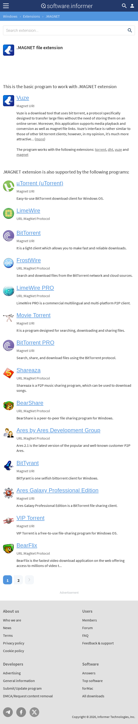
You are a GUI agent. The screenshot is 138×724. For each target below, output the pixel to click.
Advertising (12, 673)
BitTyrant (27, 463)
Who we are (12, 620)
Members (89, 620)
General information (19, 680)
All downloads (93, 696)
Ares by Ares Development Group (58, 430)
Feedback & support (98, 643)
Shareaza (28, 370)
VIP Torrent (30, 518)
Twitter (34, 712)
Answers (88, 673)
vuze (118, 149)
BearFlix (26, 545)
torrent (100, 149)
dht (110, 149)
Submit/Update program (22, 688)
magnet (22, 154)
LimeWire (28, 210)
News (7, 627)
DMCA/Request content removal (28, 696)
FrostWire (28, 260)
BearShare (29, 403)
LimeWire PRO (35, 288)
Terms (8, 635)
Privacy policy (13, 643)
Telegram (8, 712)
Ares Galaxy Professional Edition (57, 490)
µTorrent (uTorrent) (39, 183)
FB (21, 712)
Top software (92, 680)
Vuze (22, 98)
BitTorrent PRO (35, 342)
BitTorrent (28, 233)
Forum (87, 627)
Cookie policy (13, 650)
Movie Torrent (33, 315)
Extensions (31, 16)
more (40, 139)
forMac (87, 688)
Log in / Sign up (132, 6)
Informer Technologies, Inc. (116, 717)
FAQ (85, 635)
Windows (10, 16)
